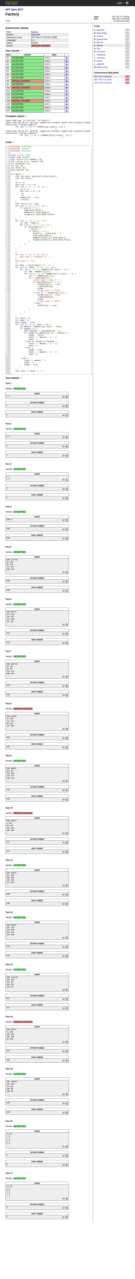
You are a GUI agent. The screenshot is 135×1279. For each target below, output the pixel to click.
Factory (34, 32)
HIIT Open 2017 (14, 9)
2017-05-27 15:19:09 (112, 79)
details (67, 57)
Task (8, 21)
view (63, 443)
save (67, 443)
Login (119, 3)
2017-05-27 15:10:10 (112, 83)
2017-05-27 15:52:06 (112, 76)
